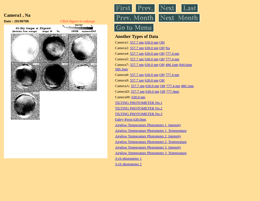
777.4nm (172, 91)
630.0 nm (151, 42)
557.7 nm (137, 42)
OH (162, 42)
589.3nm (121, 69)
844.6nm (185, 65)
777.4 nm (172, 53)
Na (168, 48)
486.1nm (172, 65)
